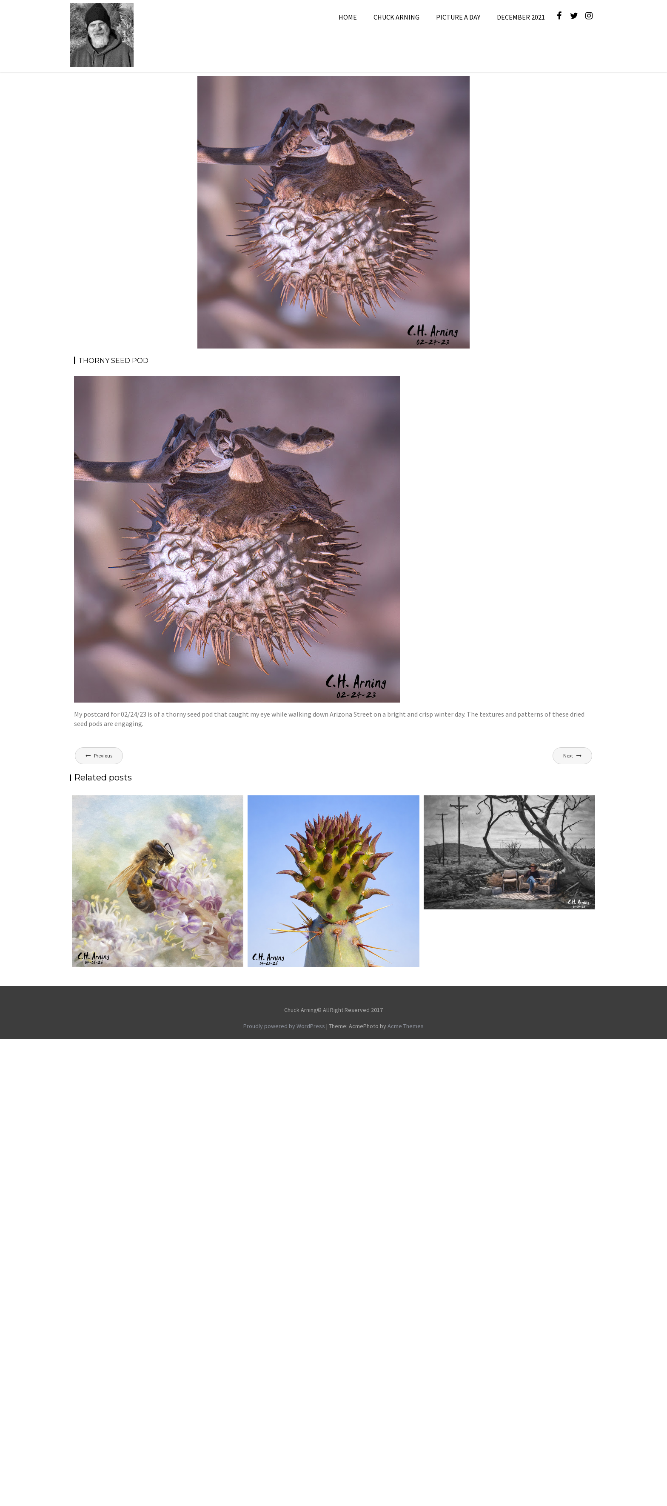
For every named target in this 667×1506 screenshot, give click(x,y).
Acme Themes (406, 1026)
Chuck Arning (396, 17)
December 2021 (521, 17)
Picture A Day (458, 17)
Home (348, 17)
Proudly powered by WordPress (284, 1026)
